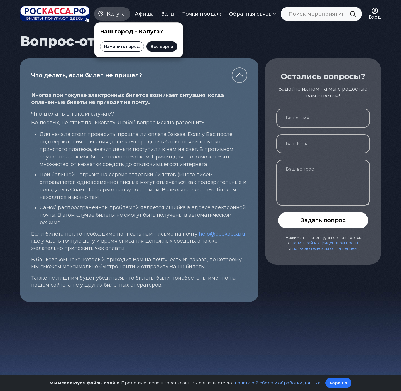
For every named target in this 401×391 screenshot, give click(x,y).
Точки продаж (201, 14)
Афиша (144, 14)
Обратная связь (252, 14)
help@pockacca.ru (222, 234)
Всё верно (162, 46)
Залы (168, 14)
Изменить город (122, 46)
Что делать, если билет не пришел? (86, 75)
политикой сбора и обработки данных (277, 382)
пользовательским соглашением (324, 248)
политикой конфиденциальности (325, 242)
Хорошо (338, 382)
